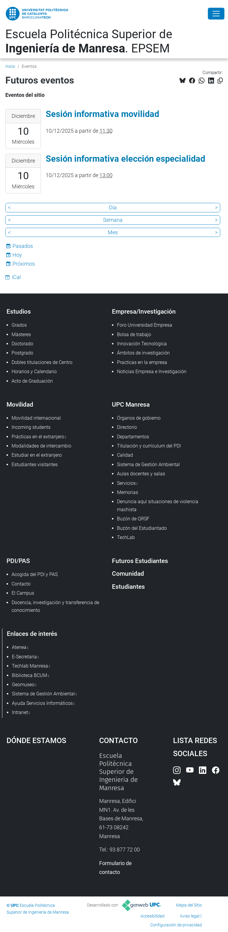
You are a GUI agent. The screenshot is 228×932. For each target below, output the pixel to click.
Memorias (127, 492)
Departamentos (133, 436)
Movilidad (20, 404)
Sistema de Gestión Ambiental (148, 464)
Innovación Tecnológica (142, 344)
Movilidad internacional (36, 418)
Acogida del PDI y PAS (35, 574)
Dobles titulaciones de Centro (42, 362)
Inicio (10, 66)
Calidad (125, 455)
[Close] (216, 14)
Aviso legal (190, 916)
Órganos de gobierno (139, 418)
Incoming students (31, 427)
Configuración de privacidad (176, 925)
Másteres (21, 334)
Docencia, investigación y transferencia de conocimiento (55, 606)
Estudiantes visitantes (35, 464)
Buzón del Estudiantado (142, 528)
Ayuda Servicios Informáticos (42, 703)
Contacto (21, 584)
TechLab (126, 537)
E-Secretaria (24, 657)
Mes (113, 232)
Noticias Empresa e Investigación (151, 371)
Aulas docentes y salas (141, 474)
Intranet (20, 712)
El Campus (23, 593)
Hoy (17, 255)
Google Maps (40, 796)
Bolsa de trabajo (134, 334)
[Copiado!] (220, 80)
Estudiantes (128, 586)
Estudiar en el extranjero (37, 455)
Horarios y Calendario (34, 371)
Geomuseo (23, 684)
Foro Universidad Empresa (144, 325)
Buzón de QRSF (133, 519)
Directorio (127, 427)
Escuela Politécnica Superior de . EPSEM (88, 41)
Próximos (23, 264)
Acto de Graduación (32, 381)
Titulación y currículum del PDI (149, 446)
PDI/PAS (18, 560)
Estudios (19, 311)
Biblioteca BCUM (29, 675)
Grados (19, 325)
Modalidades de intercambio (41, 446)
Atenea (19, 647)
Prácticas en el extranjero (38, 436)
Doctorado (22, 344)
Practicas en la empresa (142, 362)
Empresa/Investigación (144, 311)
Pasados (22, 246)
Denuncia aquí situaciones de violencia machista (157, 505)
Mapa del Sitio (189, 905)
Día (113, 207)
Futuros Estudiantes (140, 560)
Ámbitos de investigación (143, 353)
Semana (113, 220)
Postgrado (22, 353)
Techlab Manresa (30, 666)
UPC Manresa (131, 404)
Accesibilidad (152, 916)
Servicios (126, 483)
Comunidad (128, 573)
